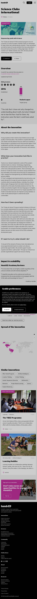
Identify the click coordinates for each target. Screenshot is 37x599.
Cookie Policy (23, 304)
